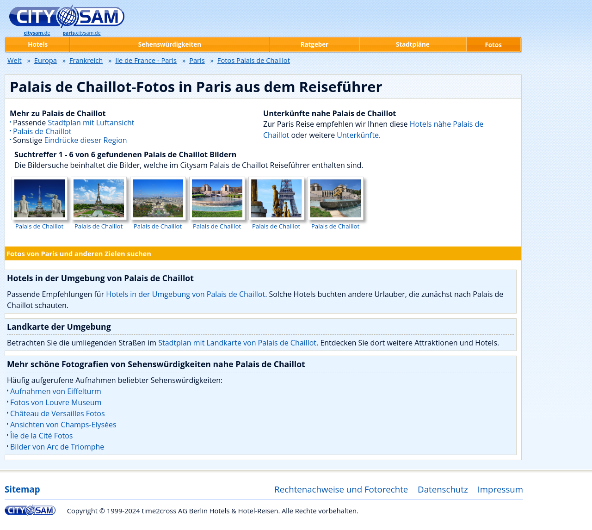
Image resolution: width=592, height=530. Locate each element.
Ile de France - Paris (146, 60)
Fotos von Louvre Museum (55, 402)
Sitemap (22, 489)
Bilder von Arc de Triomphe (57, 447)
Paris (197, 60)
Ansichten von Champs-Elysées (63, 424)
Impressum (501, 489)
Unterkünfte (358, 135)
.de (37, 33)
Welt (14, 60)
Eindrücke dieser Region (85, 140)
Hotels (38, 44)
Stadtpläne (413, 44)
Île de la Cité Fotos (41, 436)
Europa (45, 60)
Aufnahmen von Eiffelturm (55, 391)
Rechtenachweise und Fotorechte (341, 489)
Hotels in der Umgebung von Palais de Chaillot (185, 294)
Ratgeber (314, 44)
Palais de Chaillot (42, 131)
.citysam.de (81, 33)
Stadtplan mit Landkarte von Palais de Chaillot (237, 343)
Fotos (493, 45)
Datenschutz (443, 489)
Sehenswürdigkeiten (169, 44)
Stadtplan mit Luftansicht (91, 122)
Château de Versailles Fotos (57, 413)
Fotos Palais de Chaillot (253, 60)
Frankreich (86, 60)
